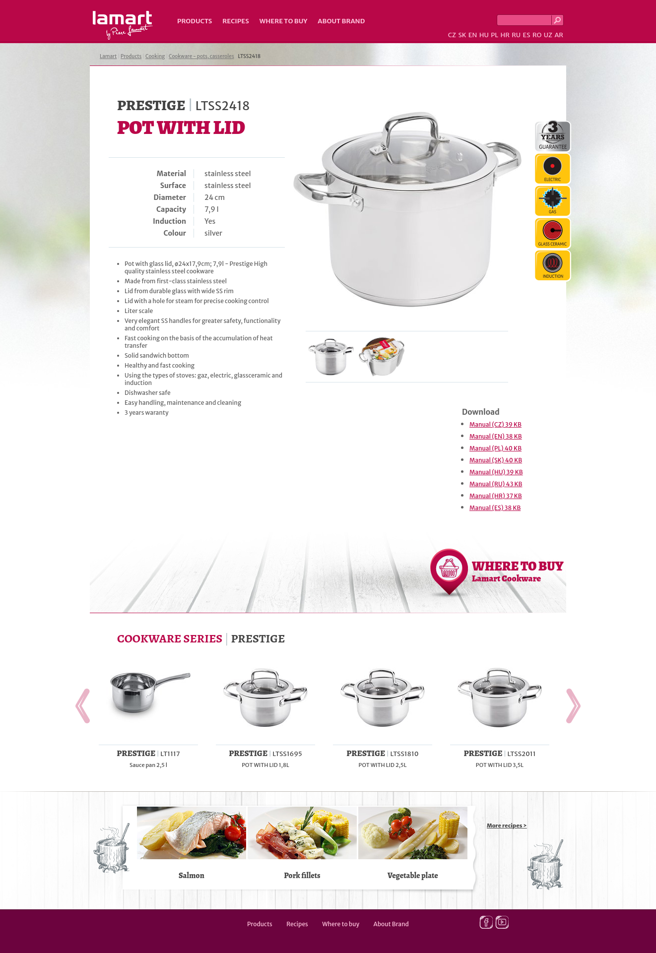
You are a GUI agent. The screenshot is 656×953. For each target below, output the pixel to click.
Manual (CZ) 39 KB (495, 424)
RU (516, 35)
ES (526, 35)
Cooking (155, 56)
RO (536, 35)
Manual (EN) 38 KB (495, 436)
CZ (452, 35)
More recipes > (507, 825)
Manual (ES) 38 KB (495, 507)
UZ (548, 35)
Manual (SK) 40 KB (495, 460)
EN (472, 35)
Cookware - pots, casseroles (201, 56)
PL (494, 35)
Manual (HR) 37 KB (495, 496)
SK (462, 35)
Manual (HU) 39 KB (496, 472)
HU (484, 35)
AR (558, 35)
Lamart (122, 25)
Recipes (235, 21)
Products (194, 21)
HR (504, 35)
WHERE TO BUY (518, 571)
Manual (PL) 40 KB (495, 448)
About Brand (341, 21)
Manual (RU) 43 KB (496, 484)
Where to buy (284, 21)
